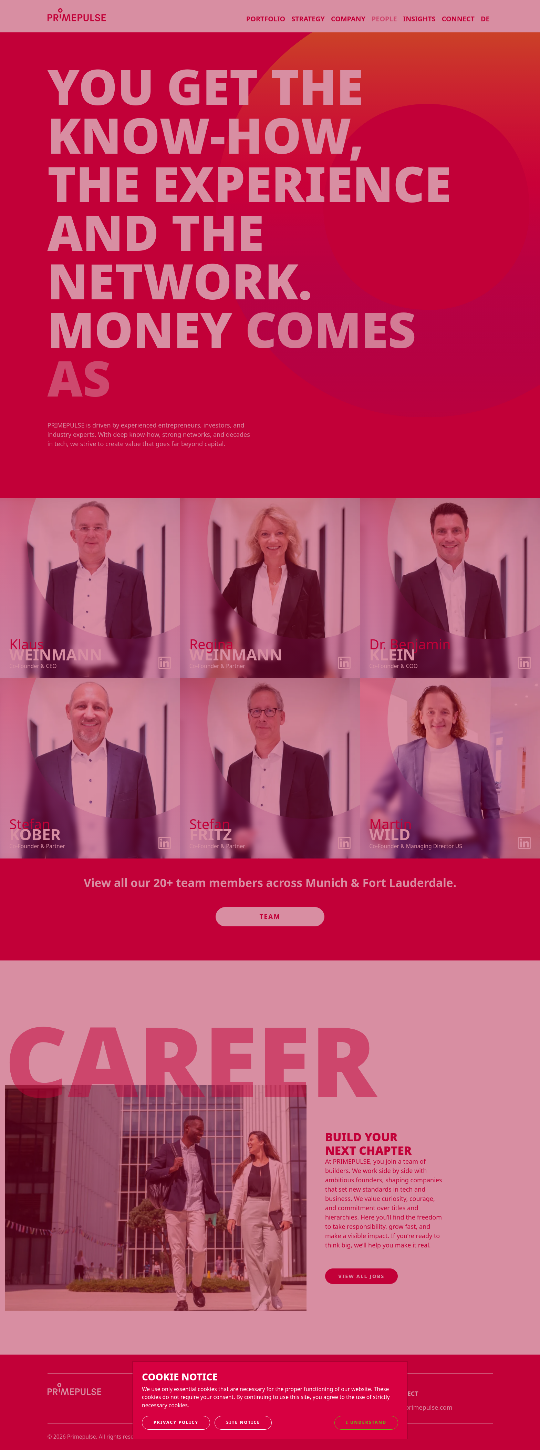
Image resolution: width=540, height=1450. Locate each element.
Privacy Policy (176, 1422)
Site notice (243, 1422)
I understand (366, 1422)
